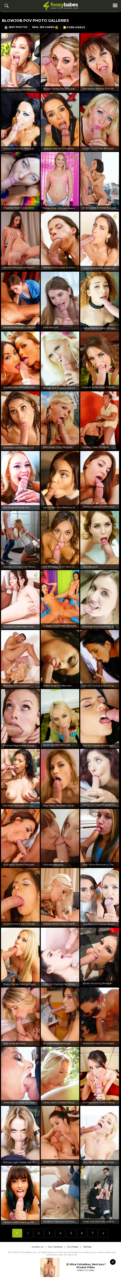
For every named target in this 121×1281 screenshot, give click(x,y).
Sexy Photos (15, 27)
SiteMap (87, 1246)
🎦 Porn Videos (74, 27)
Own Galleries (55, 1246)
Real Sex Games (45, 27)
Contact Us (37, 1246)
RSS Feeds (72, 1246)
